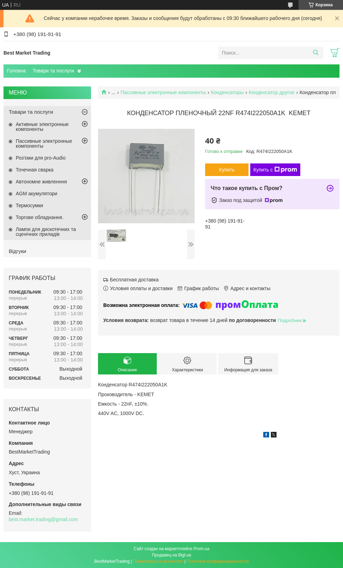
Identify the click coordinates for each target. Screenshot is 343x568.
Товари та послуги (53, 70)
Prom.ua (201, 548)
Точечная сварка (35, 170)
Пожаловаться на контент (158, 561)
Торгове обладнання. (39, 217)
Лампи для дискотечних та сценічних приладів (46, 231)
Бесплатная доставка (134, 279)
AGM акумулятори (36, 193)
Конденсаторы (227, 92)
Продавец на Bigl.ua (171, 555)
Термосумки (29, 205)
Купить (226, 170)
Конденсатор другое (272, 92)
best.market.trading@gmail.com (43, 519)
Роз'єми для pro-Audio (40, 158)
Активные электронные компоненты (42, 126)
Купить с (275, 170)
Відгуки (17, 251)
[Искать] (315, 53)
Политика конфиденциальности (217, 561)
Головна (16, 70)
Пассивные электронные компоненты (163, 92)
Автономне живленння (41, 181)
